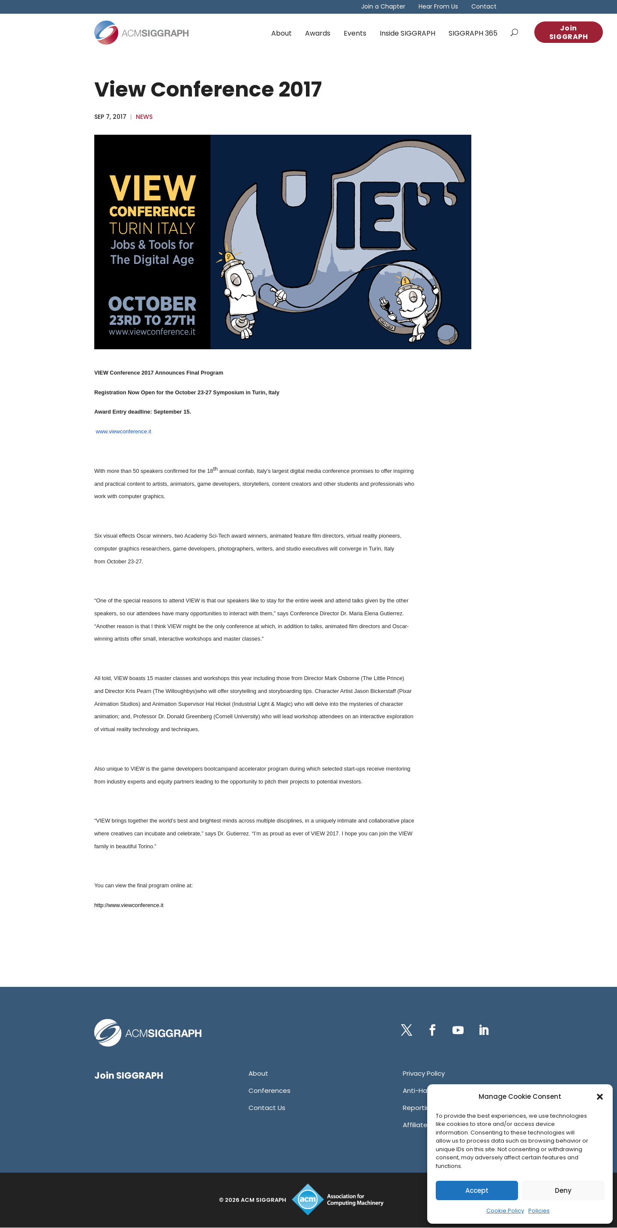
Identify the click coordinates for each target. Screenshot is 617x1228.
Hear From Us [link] (438, 7)
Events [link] (355, 33)
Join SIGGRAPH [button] (568, 32)
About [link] (281, 33)
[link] (141, 32)
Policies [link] (539, 1211)
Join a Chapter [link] (383, 7)
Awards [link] (317, 33)
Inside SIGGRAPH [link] (407, 33)
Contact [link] (484, 7)
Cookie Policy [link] (505, 1211)
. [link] (125, 561)
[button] (600, 1096)
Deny (563, 1190)
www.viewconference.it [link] (123, 431)
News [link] (144, 116)
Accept (476, 1190)
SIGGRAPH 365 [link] (473, 33)
